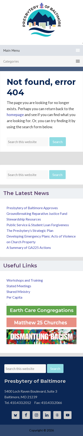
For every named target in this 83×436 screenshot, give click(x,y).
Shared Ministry (18, 291)
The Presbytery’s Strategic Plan (30, 230)
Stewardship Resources (24, 219)
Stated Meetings (19, 286)
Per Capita (14, 297)
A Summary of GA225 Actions (29, 247)
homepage (15, 114)
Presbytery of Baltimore (41, 19)
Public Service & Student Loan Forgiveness (38, 225)
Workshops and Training (25, 280)
